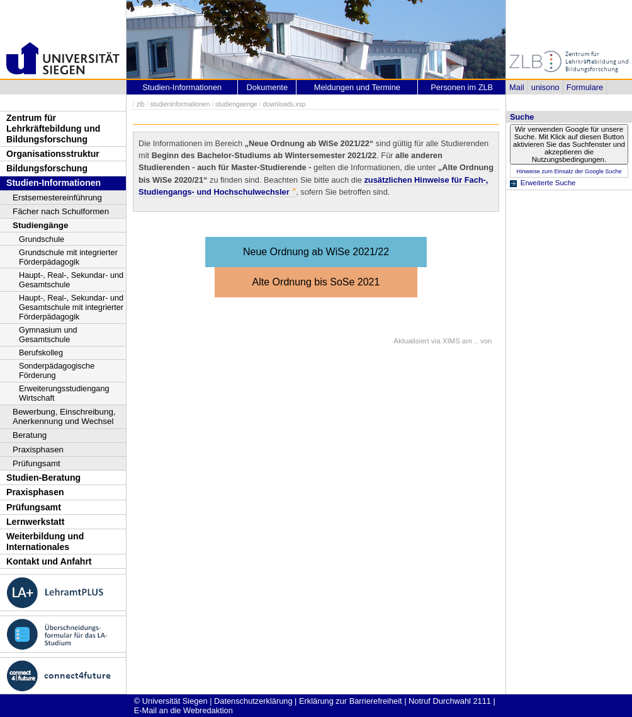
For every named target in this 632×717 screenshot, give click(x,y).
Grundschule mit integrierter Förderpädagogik (68, 257)
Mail (516, 87)
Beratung (30, 435)
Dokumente (267, 87)
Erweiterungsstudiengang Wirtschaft (64, 393)
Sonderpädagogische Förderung (56, 370)
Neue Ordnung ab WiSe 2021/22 (316, 251)
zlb (141, 104)
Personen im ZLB (462, 87)
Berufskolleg (41, 352)
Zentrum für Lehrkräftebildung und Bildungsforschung (53, 128)
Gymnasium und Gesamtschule (48, 334)
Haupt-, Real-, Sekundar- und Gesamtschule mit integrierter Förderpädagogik (71, 307)
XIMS (451, 341)
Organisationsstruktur (52, 154)
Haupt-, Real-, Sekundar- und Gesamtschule (71, 279)
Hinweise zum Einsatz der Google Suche (568, 171)
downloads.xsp (284, 104)
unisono (545, 87)
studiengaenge (236, 104)
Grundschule (41, 239)
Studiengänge (40, 225)
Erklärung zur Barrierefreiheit (350, 701)
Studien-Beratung (43, 478)
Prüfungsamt (36, 463)
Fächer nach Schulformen (61, 211)
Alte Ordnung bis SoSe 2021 (316, 282)
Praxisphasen (38, 449)
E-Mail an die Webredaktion (183, 710)
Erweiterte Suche (548, 182)
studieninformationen (180, 104)
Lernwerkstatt (35, 522)
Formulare (585, 87)
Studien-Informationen (53, 183)
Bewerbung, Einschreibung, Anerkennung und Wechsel (64, 417)
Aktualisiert (411, 341)
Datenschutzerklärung (253, 701)
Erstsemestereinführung (57, 197)
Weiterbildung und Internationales (45, 541)
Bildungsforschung (46, 168)
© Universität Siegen (171, 701)
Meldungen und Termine (357, 87)
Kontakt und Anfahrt (49, 561)
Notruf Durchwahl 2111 (450, 701)
